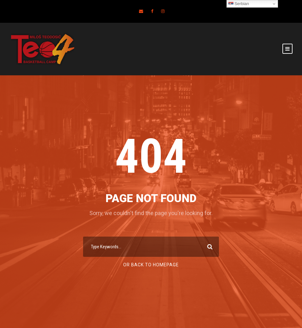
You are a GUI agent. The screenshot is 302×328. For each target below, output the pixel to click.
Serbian (238, 3)
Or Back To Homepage (151, 264)
